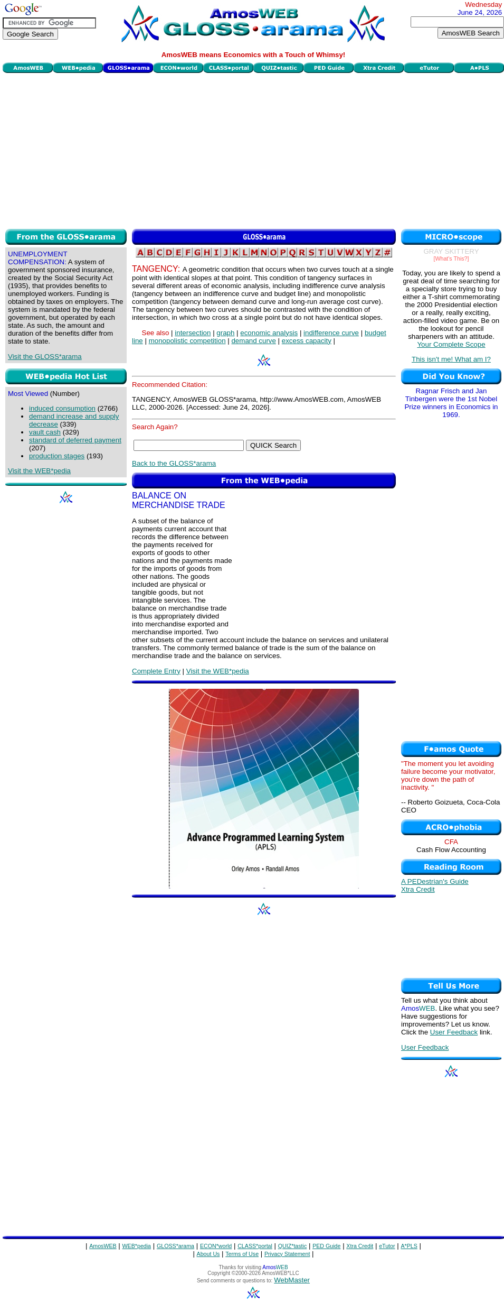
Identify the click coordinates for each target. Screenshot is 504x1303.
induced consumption (62, 408)
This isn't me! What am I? (451, 359)
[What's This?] (451, 258)
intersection (193, 333)
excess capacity (306, 341)
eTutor (387, 1246)
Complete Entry (156, 671)
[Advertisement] (254, 150)
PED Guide (326, 1246)
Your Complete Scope (451, 344)
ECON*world (216, 1246)
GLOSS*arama (175, 1246)
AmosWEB (103, 1246)
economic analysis (269, 333)
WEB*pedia (136, 1246)
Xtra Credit (418, 889)
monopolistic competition (187, 341)
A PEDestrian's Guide (435, 881)
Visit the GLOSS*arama (45, 357)
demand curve (253, 341)
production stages (56, 456)
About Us (208, 1254)
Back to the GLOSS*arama (174, 463)
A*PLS (409, 1246)
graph (225, 333)
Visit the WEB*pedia (39, 471)
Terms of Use (242, 1254)
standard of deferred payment (75, 440)
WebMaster (292, 1280)
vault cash (45, 432)
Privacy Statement (287, 1254)
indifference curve (331, 333)
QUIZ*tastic (292, 1246)
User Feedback (454, 1032)
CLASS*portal (254, 1246)
